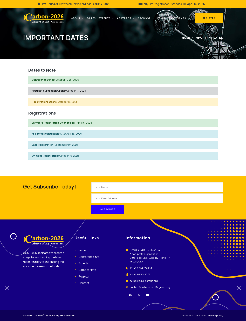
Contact (84, 283)
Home (186, 38)
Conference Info (89, 257)
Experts (83, 263)
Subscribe (107, 209)
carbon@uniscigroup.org (144, 280)
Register (84, 276)
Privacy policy (215, 315)
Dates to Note (87, 270)
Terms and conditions (193, 315)
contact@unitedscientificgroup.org (150, 287)
